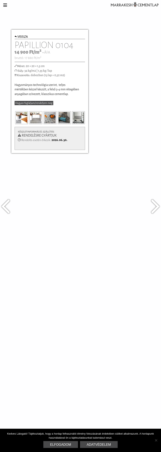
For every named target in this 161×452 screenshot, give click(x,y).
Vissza (21, 37)
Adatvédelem (99, 444)
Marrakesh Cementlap (132, 5)
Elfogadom (60, 444)
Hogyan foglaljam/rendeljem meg (33, 103)
